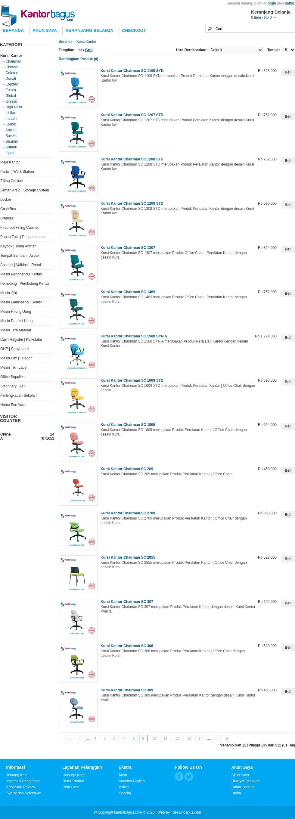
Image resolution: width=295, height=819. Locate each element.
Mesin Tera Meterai (15, 330)
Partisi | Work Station (17, 171)
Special (125, 793)
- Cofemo (10, 73)
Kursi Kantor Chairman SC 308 (127, 646)
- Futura (9, 90)
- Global (9, 96)
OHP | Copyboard (14, 349)
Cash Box (8, 209)
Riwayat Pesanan (245, 781)
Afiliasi (124, 787)
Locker (5, 199)
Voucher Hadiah (131, 781)
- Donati (9, 78)
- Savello (10, 136)
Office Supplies (12, 377)
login (272, 3)
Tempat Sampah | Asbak (19, 255)
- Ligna (8, 153)
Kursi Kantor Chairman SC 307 (127, 602)
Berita (236, 793)
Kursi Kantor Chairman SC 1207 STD (132, 115)
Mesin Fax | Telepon (16, 358)
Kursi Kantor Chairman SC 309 (127, 690)
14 (201, 739)
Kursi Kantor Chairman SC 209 (127, 469)
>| (226, 739)
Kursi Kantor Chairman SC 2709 (128, 513)
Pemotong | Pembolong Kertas (24, 283)
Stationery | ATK (13, 386)
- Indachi (10, 118)
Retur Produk (73, 781)
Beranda (65, 41)
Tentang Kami (17, 775)
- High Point (12, 107)
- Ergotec (10, 84)
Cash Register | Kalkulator (21, 339)
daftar (289, 3)
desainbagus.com (187, 812)
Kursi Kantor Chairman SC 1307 (128, 248)
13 (189, 739)
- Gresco (10, 101)
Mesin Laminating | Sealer (21, 302)
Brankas (7, 218)
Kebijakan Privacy (20, 787)
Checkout (134, 30)
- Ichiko (9, 113)
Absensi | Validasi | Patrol (20, 265)
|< (70, 739)
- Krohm (9, 124)
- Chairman (12, 61)
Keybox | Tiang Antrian (18, 246)
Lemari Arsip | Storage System (24, 190)
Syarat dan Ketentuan (23, 793)
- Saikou (10, 130)
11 (165, 739)
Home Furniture (12, 405)
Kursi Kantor (11, 56)
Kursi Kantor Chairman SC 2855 (128, 557)
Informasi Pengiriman (23, 781)
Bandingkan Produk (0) (78, 59)
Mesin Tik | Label (13, 367)
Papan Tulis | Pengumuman (22, 237)
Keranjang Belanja (89, 30)
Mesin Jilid (8, 293)
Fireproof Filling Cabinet (19, 227)
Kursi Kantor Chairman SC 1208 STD (132, 159)
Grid (89, 50)
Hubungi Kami (74, 775)
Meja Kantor (10, 162)
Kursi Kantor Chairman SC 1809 (128, 425)
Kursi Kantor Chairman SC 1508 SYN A (134, 336)
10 (154, 739)
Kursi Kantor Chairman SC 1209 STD (132, 203)
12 (177, 739)
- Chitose (10, 67)
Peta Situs (71, 787)
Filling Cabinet (11, 181)
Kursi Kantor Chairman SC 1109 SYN (132, 71)
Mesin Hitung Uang (15, 311)
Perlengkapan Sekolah (18, 395)
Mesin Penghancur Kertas (21, 274)
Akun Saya (45, 30)
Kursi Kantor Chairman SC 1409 (128, 292)
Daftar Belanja (242, 787)
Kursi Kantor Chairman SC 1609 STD (132, 380)
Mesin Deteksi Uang (16, 321)
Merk (123, 775)
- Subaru (10, 147)
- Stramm (10, 141)
